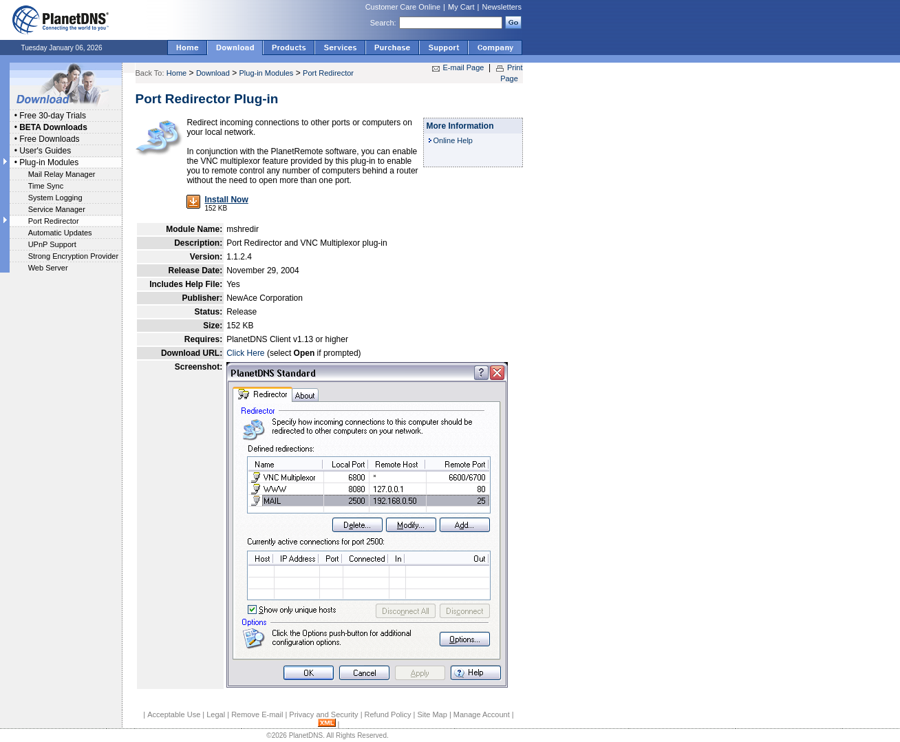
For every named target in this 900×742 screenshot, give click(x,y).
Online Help (453, 140)
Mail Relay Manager (62, 174)
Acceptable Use (173, 714)
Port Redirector (53, 221)
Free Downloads (49, 139)
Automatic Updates (60, 233)
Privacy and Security (323, 714)
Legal (215, 714)
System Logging (55, 197)
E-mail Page (463, 67)
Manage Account (481, 714)
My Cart (461, 7)
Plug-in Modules (48, 162)
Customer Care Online (402, 7)
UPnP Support (52, 244)
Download (213, 73)
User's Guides (45, 151)
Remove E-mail (257, 714)
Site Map (432, 714)
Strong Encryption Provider (73, 256)
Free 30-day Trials (52, 115)
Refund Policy (388, 714)
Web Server (48, 268)
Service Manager (56, 209)
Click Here (245, 353)
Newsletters (502, 7)
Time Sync (46, 186)
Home (176, 73)
